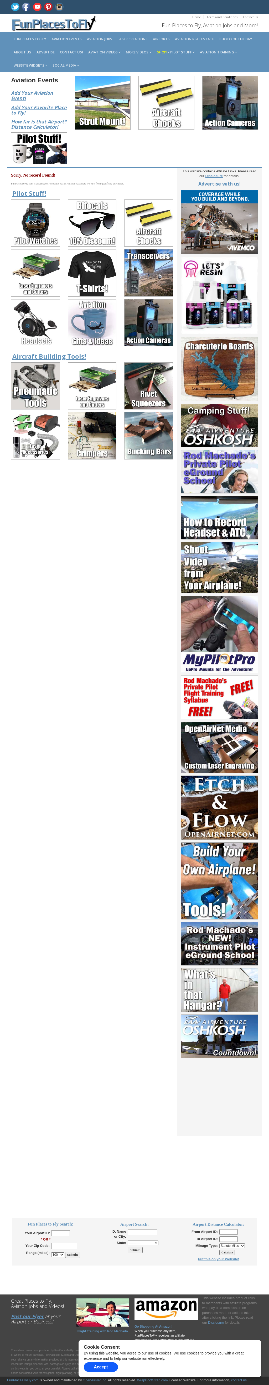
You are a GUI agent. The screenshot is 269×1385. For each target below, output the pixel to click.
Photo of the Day (235, 39)
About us (22, 52)
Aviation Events (66, 39)
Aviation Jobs (99, 39)
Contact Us (250, 17)
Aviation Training (218, 52)
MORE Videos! (139, 52)
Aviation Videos (104, 52)
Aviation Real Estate (194, 39)
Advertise (46, 52)
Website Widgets (30, 65)
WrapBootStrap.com (152, 1380)
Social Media (66, 65)
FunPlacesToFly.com (23, 1380)
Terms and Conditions (221, 17)
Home (196, 17)
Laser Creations (132, 39)
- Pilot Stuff (176, 52)
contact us (239, 1380)
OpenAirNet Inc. (95, 1380)
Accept (101, 1367)
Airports (161, 39)
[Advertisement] (219, 1103)
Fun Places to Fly (30, 39)
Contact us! (71, 52)
